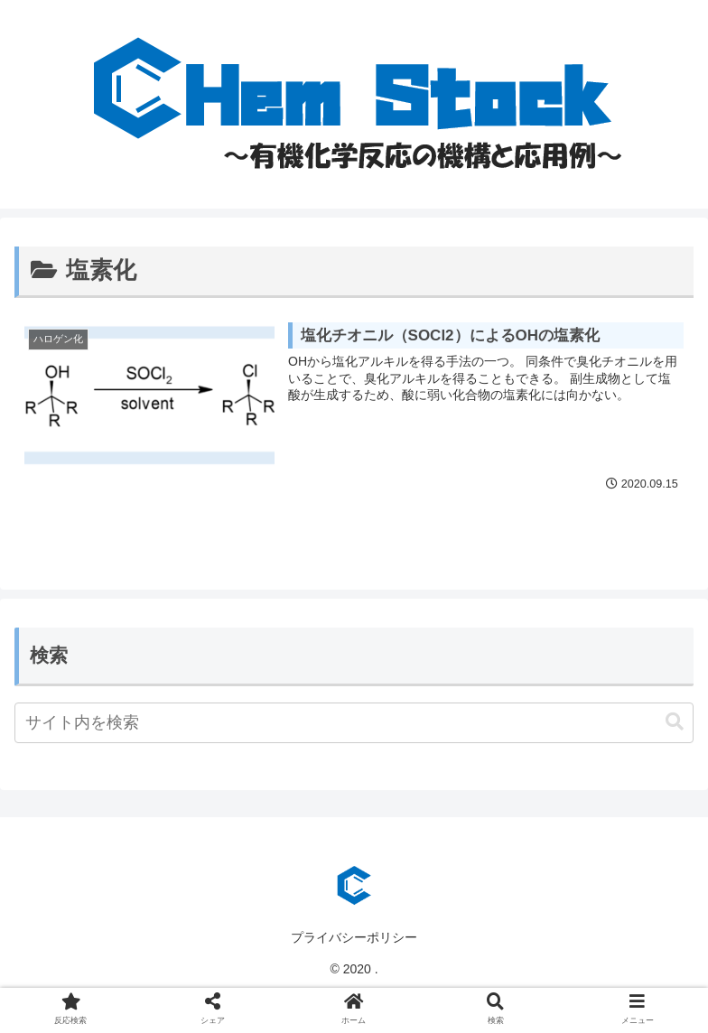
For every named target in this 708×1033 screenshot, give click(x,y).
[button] (674, 722)
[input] (354, 723)
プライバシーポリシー (354, 937)
